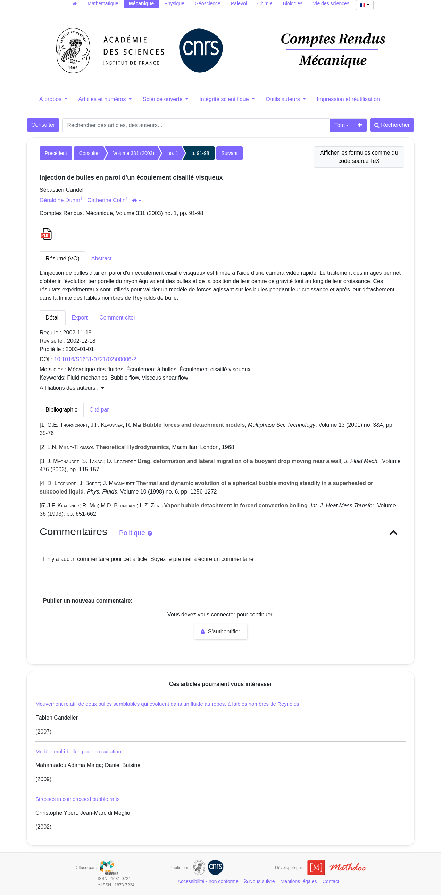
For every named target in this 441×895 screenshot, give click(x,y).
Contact (331, 881)
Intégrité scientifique (224, 99)
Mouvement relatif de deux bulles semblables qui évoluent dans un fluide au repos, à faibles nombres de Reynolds (167, 704)
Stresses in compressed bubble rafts (77, 799)
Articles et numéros (102, 99)
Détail (52, 318)
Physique (174, 3)
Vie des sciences (331, 3)
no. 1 (172, 153)
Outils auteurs (283, 99)
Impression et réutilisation (348, 99)
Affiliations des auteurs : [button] (72, 388)
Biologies (292, 3)
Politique (135, 533)
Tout (339, 125)
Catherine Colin (106, 200)
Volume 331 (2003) (133, 153)
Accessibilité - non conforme (208, 881)
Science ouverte (163, 99)
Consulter (43, 125)
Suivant (230, 153)
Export (80, 318)
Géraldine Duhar (60, 200)
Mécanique (141, 3)
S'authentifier (220, 632)
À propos (51, 99)
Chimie (265, 3)
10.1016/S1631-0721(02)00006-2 (95, 359)
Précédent (56, 153)
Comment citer (117, 318)
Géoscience (207, 3)
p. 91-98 (200, 153)
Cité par (99, 410)
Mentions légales (299, 881)
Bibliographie (61, 410)
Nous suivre (259, 881)
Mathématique (103, 3)
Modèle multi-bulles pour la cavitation (78, 751)
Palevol (239, 3)
